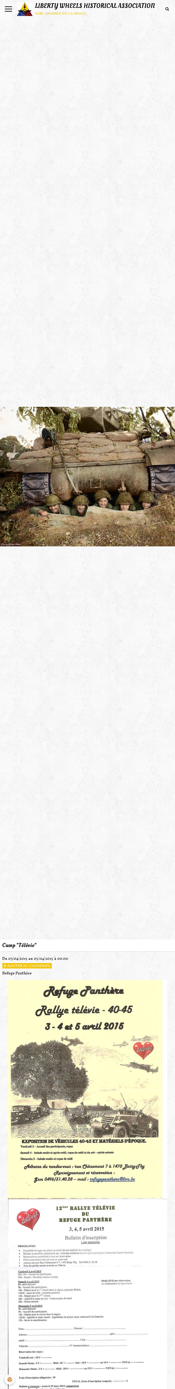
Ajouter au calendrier (27, 965)
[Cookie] (10, 1379)
